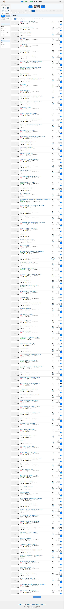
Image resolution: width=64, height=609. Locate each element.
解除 (7, 15)
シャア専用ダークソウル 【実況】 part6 (26, 469)
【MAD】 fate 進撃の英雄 (24, 492)
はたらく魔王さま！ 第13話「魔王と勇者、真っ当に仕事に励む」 (31, 101)
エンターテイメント (53, 259)
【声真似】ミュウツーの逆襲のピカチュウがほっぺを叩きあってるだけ (31, 555)
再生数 (2, 42)
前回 (30, 6)
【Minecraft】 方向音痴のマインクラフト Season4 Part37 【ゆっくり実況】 (32, 205)
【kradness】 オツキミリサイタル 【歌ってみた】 (28, 504)
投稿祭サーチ (43, 604)
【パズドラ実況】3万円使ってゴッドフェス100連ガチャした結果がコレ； (32, 61)
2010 (22, 10)
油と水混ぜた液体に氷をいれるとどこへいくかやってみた (29, 285)
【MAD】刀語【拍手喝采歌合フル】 (26, 170)
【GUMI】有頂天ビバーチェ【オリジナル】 (27, 567)
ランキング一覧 (21, 604)
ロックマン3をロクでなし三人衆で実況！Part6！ (28, 578)
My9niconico (38, 604)
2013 (33, 10)
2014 (36, 10)
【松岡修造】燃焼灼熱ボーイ (25, 256)
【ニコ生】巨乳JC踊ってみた (25, 90)
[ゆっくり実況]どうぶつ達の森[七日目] (26, 153)
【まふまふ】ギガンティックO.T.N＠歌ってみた (28, 262)
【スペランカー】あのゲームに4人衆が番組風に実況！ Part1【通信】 (31, 124)
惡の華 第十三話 (23, 440)
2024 (19, 12)
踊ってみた (53, 91)
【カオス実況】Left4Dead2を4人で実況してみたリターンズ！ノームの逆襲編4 (32, 584)
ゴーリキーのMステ (23, 44)
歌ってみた (53, 80)
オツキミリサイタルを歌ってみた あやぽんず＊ (28, 561)
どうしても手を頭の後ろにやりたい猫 (26, 486)
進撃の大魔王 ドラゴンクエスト (25, 50)
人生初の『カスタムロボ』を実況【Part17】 (27, 343)
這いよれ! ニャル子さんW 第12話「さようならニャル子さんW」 (30, 119)
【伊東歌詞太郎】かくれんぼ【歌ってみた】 (27, 423)
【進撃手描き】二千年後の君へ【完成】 (26, 27)
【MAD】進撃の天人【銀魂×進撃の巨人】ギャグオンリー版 (30, 394)
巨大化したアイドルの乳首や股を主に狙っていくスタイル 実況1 (30, 354)
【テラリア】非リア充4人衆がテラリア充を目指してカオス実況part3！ (31, 412)
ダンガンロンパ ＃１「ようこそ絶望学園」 (27, 55)
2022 (12, 12)
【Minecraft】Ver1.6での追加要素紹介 (26, 325)
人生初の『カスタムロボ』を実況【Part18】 (27, 429)
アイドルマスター (4, 32)
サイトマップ (33, 606)
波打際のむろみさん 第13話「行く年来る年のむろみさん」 (30, 377)
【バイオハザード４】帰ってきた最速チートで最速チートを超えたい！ (31, 526)
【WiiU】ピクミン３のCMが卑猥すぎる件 (27, 239)
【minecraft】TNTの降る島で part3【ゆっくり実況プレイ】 (30, 521)
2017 (47, 10)
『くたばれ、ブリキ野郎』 (24, 297)
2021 (61, 10)
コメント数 (2, 44)
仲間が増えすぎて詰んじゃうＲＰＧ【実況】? (27, 130)
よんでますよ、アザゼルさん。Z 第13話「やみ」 (28, 228)
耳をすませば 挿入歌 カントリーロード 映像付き (29, 452)
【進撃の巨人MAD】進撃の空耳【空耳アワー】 (28, 142)
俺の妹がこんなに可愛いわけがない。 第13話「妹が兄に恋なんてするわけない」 (33, 136)
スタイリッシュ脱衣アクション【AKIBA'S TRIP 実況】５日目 (30, 383)
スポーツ (53, 212)
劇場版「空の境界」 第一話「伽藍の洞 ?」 (27, 147)
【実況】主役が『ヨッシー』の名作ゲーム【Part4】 (28, 371)
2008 (15, 10)
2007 (12, 10)
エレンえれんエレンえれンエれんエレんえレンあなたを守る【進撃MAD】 (32, 251)
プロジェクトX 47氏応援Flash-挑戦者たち (27, 572)
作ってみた (53, 287)
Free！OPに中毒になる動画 (24, 245)
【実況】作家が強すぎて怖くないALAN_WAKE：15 (28, 590)
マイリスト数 (3, 46)
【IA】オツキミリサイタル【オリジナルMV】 (27, 21)
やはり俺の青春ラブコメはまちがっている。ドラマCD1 (29, 389)
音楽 (53, 235)
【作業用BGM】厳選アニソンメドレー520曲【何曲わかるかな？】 (31, 549)
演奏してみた (53, 448)
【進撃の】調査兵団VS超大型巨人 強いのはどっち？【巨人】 (30, 406)
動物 (53, 488)
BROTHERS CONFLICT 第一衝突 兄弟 (26, 481)
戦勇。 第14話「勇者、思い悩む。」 (26, 193)
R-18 (2, 26)
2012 (29, 10)
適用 (3, 15)
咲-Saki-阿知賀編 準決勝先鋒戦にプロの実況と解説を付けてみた (30, 67)
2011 (26, 10)
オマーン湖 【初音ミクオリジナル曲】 (26, 187)
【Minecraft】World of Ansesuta (25, 331)
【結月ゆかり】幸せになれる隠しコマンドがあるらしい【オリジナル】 (31, 96)
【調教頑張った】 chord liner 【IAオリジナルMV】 (28, 113)
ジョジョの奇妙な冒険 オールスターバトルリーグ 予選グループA (30, 176)
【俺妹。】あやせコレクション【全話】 (26, 314)
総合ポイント (3, 40)
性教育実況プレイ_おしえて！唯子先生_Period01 (28, 291)
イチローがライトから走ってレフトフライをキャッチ (29, 360)
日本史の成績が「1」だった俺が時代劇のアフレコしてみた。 (30, 337)
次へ (31, 18)
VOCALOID (3, 28)
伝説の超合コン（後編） (24, 348)
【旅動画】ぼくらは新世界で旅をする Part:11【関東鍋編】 (29, 400)
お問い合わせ (38, 606)
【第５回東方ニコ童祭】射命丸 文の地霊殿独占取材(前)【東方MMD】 (31, 509)
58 (28, 18)
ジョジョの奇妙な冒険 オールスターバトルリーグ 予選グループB (30, 302)
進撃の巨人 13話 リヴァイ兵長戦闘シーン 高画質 (29, 475)
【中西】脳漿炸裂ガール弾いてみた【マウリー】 (28, 446)
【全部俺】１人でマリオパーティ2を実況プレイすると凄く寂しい (30, 164)
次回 (43, 6)
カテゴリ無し (53, 574)
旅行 (53, 402)
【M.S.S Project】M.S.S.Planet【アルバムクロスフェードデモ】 (30, 274)
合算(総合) (2, 24)
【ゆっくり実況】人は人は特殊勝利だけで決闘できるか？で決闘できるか (32, 366)
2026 (26, 12)
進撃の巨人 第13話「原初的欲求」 (26, 32)
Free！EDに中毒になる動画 (24, 73)
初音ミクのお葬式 (23, 84)
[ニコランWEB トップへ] (4, 2)
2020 (57, 10)
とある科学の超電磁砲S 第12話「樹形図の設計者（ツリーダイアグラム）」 (32, 222)
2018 (50, 10)
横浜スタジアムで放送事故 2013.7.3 (26, 211)
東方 (53, 310)
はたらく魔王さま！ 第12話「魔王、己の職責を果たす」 (29, 515)
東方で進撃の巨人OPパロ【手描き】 (26, 308)
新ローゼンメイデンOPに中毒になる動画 (27, 216)
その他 (3, 30)
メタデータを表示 (15, 15)
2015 (40, 10)
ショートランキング (27, 604)
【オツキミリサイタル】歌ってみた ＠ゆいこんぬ (28, 463)
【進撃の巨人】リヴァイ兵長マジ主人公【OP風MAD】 (29, 532)
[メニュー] (60, 2)
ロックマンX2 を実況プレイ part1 (25, 320)
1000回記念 (33, 604)
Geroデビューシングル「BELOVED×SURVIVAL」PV (28, 544)
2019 (54, 10)
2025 (22, 12)
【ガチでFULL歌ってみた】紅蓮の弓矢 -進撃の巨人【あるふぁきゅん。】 (31, 78)
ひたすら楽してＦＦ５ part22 (25, 417)
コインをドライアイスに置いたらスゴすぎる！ (27, 268)
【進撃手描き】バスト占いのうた (25, 107)
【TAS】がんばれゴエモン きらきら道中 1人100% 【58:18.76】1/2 (31, 458)
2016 (43, 10)
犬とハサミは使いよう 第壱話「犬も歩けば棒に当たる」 (29, 159)
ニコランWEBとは (26, 606)
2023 (15, 12)
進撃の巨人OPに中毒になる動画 (25, 538)
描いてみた (53, 28)
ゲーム (53, 51)
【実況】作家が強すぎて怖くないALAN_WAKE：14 (28, 435)
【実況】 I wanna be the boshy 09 (26, 279)
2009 (19, 10)
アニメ (3, 34)
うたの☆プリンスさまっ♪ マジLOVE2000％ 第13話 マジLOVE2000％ (31, 498)
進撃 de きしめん (23, 38)
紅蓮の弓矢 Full (23, 234)
